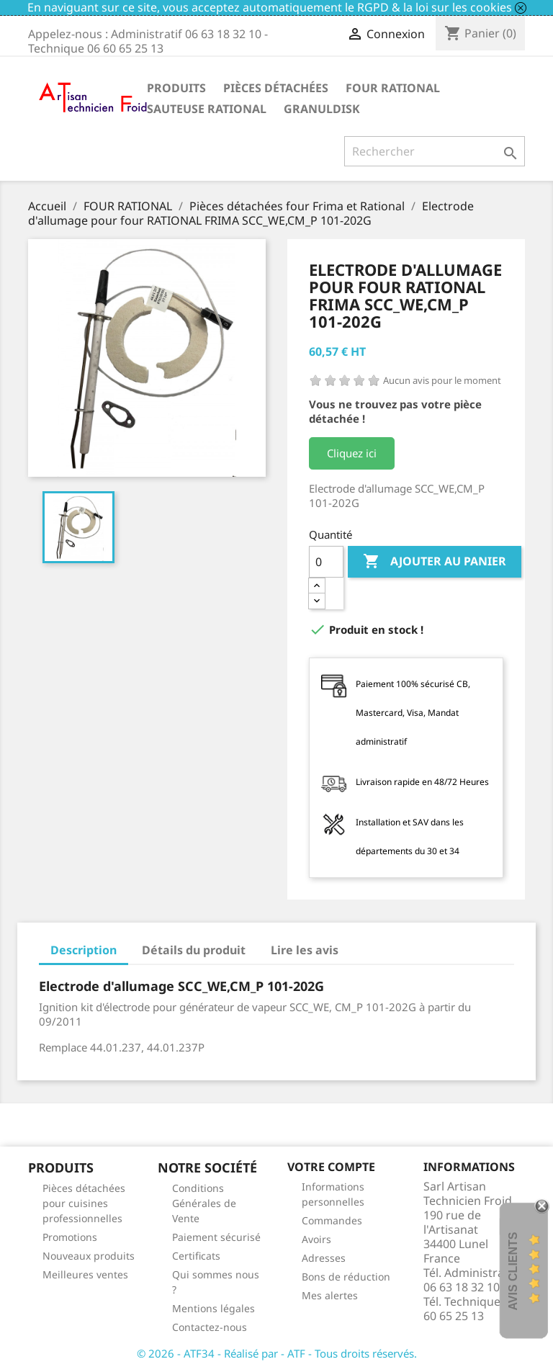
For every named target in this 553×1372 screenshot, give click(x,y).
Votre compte (331, 1167)
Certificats (196, 1256)
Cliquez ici (352, 453)
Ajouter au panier (434, 561)
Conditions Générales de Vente (204, 1203)
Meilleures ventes (85, 1274)
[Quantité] (326, 562)
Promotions (69, 1237)
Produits (176, 88)
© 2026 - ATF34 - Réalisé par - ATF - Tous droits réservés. (277, 1353)
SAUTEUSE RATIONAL (206, 109)
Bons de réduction (346, 1276)
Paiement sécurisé (216, 1237)
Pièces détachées (275, 88)
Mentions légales (213, 1308)
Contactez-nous (209, 1327)
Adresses (324, 1258)
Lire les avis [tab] (304, 950)
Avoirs (316, 1239)
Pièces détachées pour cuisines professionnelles (83, 1203)
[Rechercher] (434, 151)
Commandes (332, 1220)
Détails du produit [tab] (194, 950)
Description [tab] (83, 950)
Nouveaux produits (88, 1256)
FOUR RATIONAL (393, 88)
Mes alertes (330, 1295)
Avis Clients (513, 1271)
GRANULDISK (322, 109)
